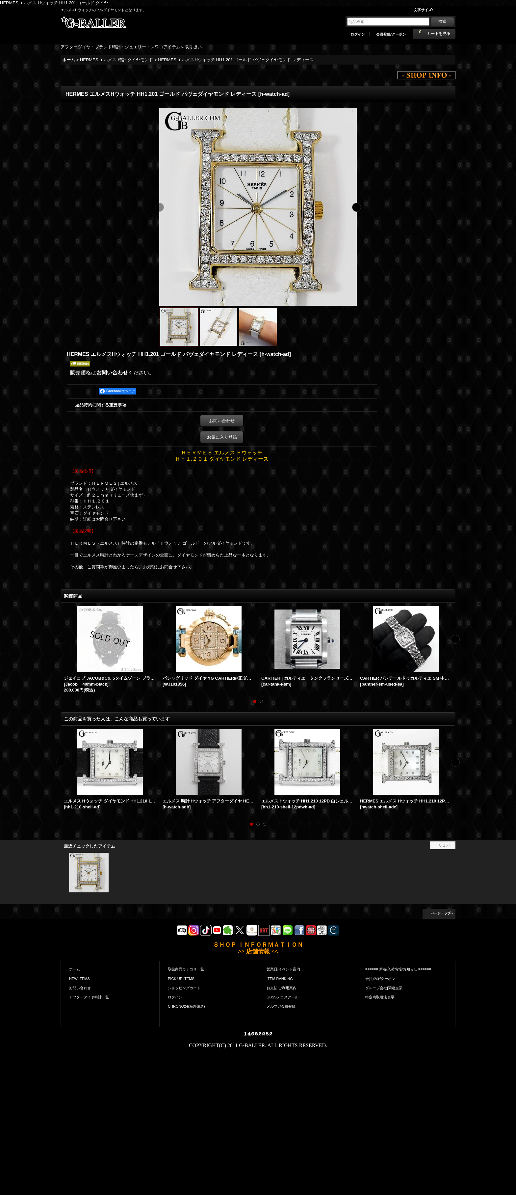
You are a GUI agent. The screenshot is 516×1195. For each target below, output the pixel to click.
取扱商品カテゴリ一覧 (186, 969)
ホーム (74, 969)
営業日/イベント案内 (283, 969)
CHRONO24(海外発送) (186, 1006)
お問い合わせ (112, 372)
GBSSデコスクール (282, 997)
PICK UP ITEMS (181, 979)
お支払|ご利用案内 (282, 988)
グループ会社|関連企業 (383, 988)
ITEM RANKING (280, 979)
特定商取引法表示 (379, 997)
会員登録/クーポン (391, 34)
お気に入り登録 (222, 437)
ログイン (357, 34)
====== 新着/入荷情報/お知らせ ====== (398, 969)
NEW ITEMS (79, 979)
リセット (445, 845)
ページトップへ (442, 913)
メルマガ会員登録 (281, 1006)
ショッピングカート (184, 988)
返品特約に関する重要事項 (100, 404)
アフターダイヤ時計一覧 (89, 997)
